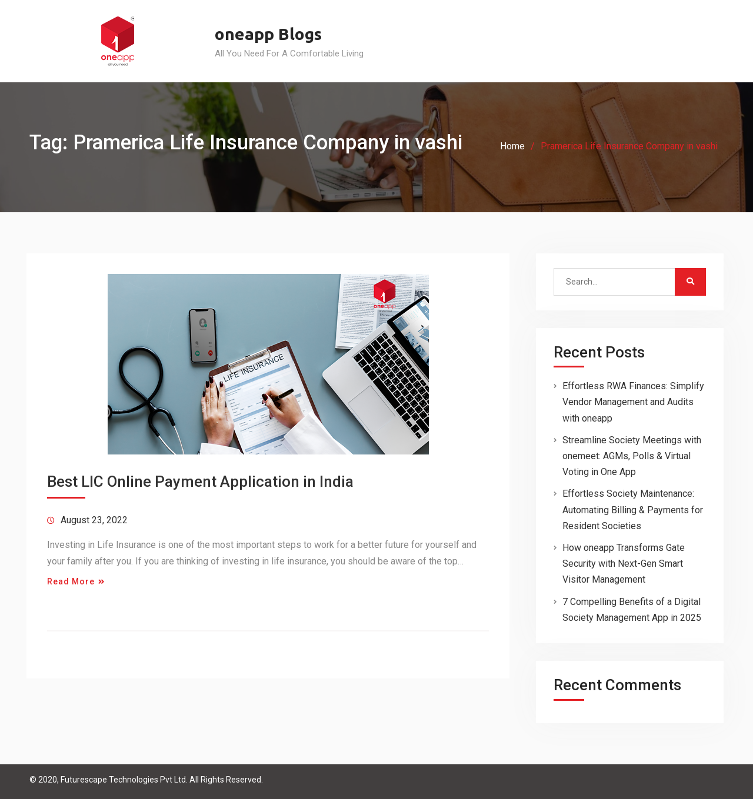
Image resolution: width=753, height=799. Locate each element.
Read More (71, 581)
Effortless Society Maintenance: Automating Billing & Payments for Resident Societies (632, 509)
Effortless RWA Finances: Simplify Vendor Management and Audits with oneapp (633, 401)
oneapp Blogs (268, 34)
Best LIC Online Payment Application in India (200, 481)
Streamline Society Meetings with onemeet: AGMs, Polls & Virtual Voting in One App (631, 455)
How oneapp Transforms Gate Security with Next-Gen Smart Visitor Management (623, 563)
